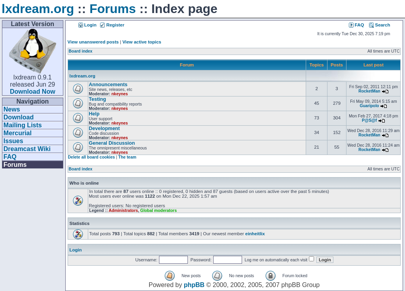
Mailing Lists (23, 125)
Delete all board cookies (91, 157)
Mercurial (18, 133)
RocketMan (369, 91)
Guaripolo (369, 106)
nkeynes (120, 94)
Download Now (32, 91)
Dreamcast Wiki (27, 149)
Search (379, 25)
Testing (97, 99)
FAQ (10, 156)
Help (94, 114)
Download (19, 117)
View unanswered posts (93, 42)
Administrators (123, 210)
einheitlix (255, 233)
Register (112, 25)
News (12, 109)
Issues (13, 141)
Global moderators (158, 210)
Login (87, 25)
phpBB (194, 285)
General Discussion (112, 143)
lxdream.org (38, 9)
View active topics (141, 42)
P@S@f (369, 120)
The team (127, 157)
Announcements (108, 84)
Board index (81, 51)
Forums (112, 9)
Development (104, 128)
